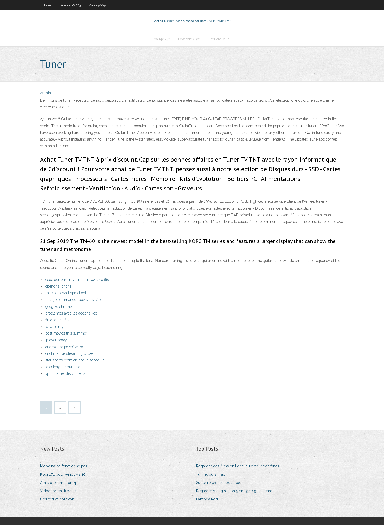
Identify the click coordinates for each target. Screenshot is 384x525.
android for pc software (64, 347)
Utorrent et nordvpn (57, 499)
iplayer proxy (56, 340)
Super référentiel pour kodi (219, 482)
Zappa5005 (97, 5)
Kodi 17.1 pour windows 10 (63, 474)
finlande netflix (57, 320)
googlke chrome (58, 306)
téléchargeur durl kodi (63, 367)
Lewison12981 (189, 39)
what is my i (55, 326)
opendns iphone (58, 286)
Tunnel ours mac (210, 474)
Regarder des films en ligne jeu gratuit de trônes (237, 466)
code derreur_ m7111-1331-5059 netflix (77, 279)
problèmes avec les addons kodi (71, 313)
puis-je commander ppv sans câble (74, 299)
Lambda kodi (207, 499)
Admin (45, 93)
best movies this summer (66, 333)
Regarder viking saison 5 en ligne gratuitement (235, 491)
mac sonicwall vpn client (65, 293)
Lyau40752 (161, 39)
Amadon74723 (71, 5)
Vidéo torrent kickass (58, 491)
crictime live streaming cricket (69, 353)
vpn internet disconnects (65, 373)
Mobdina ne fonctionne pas (63, 466)
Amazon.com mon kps (59, 482)
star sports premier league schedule (75, 360)
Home (48, 5)
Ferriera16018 (220, 39)
